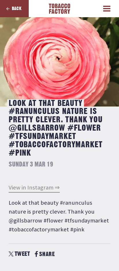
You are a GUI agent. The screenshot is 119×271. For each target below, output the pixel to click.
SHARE (44, 254)
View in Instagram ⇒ (34, 187)
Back (17, 8)
